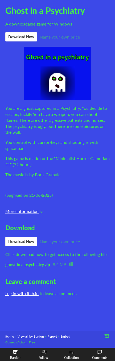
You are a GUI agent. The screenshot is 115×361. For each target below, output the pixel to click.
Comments (99, 355)
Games (10, 342)
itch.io (9, 336)
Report (52, 336)
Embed (65, 336)
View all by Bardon (31, 336)
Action (22, 342)
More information (24, 211)
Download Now (21, 37)
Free (32, 342)
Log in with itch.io (22, 293)
